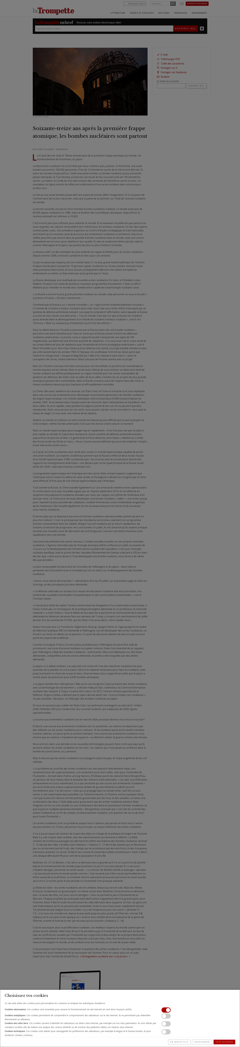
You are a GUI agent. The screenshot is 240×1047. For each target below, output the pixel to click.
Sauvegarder (202, 1042)
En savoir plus (179, 1042)
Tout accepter (224, 1042)
